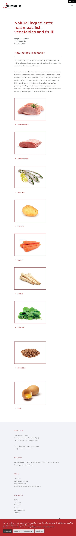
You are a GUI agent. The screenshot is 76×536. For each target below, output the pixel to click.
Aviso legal (17, 478)
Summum (17, 502)
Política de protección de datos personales (27, 486)
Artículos (17, 512)
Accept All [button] (8, 531)
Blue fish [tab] (21, 192)
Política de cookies (20, 483)
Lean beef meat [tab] (23, 158)
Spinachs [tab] (21, 328)
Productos (17, 505)
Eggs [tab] (19, 408)
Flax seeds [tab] (22, 368)
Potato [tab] (21, 226)
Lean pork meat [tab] (23, 125)
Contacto (17, 507)
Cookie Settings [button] (28, 531)
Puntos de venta (19, 510)
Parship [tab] (20, 294)
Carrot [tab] (21, 260)
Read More (39, 531)
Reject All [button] (17, 531)
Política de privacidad (21, 481)
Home (16, 500)
